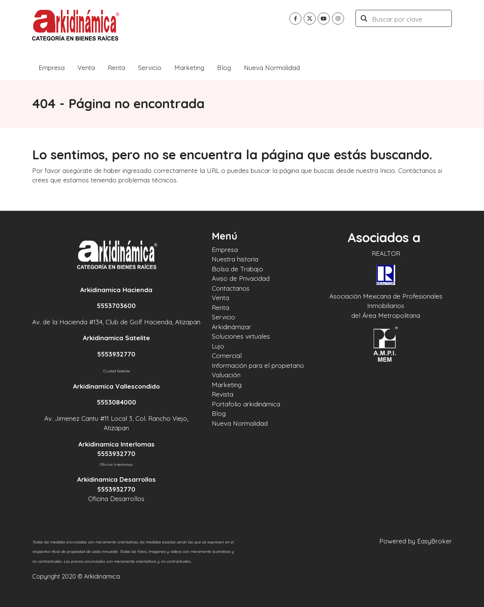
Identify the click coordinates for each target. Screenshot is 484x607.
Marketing (189, 68)
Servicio (149, 68)
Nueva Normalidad (272, 68)
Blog (224, 68)
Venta (86, 68)
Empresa (52, 68)
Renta (116, 68)
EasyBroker (434, 541)
